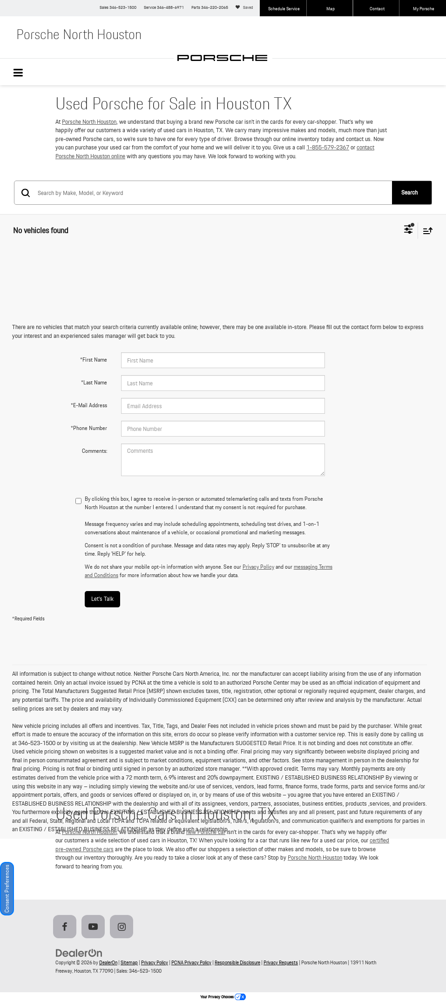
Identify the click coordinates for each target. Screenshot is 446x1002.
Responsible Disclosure (237, 962)
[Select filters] (408, 230)
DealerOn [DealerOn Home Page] (108, 962)
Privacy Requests (281, 962)
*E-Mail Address (89, 405)
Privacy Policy (258, 566)
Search (409, 192)
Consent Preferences (6, 889)
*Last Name (94, 382)
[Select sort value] (425, 230)
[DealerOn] (79, 952)
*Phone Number (89, 428)
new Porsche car (205, 832)
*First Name (93, 359)
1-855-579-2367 (327, 147)
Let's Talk (102, 599)
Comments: (94, 450)
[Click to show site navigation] (23, 73)
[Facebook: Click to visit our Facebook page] (66, 928)
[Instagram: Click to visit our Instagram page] (123, 928)
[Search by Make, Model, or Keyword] (214, 193)
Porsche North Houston (89, 122)
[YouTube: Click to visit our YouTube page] (94, 928)
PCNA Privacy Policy (191, 962)
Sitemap (129, 962)
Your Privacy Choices (223, 997)
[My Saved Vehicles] (246, 8)
